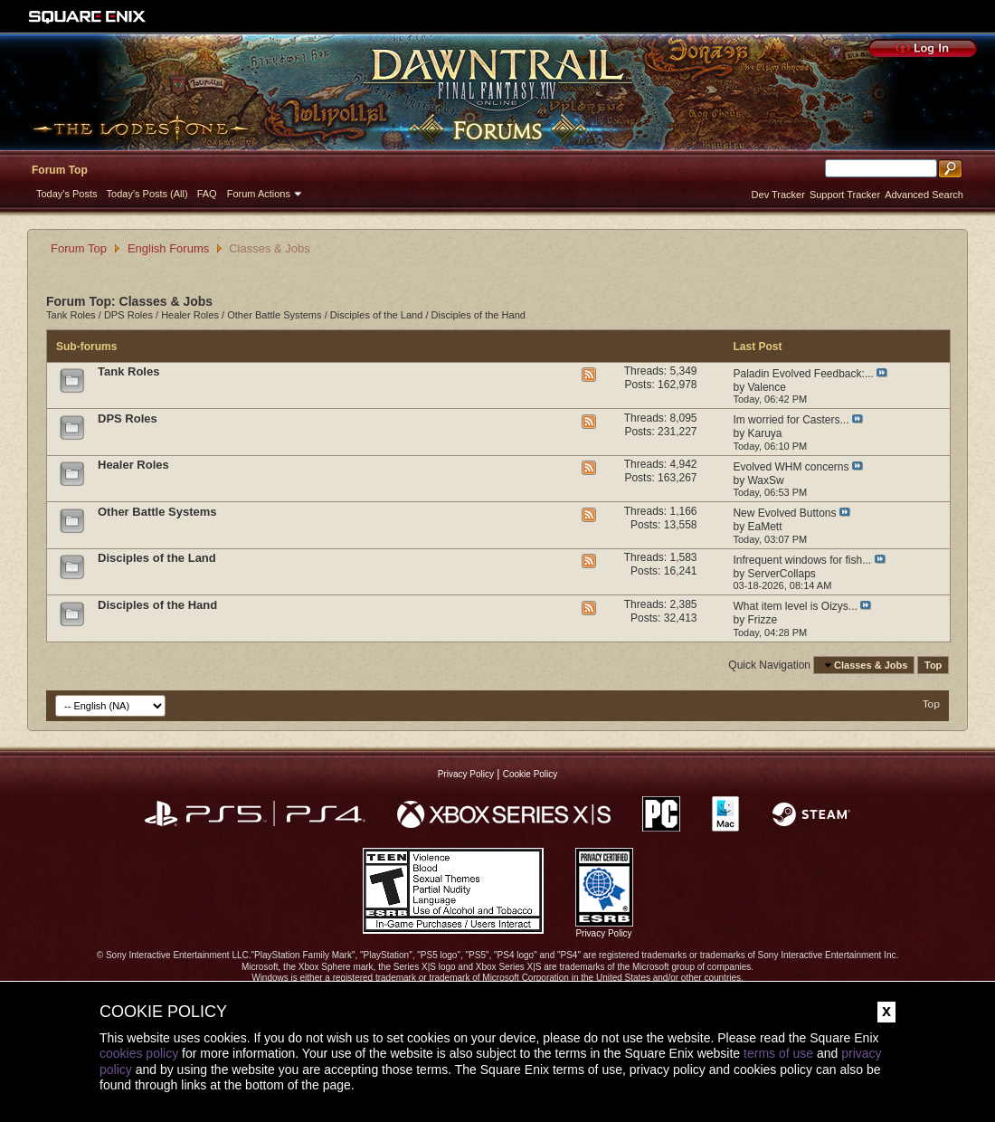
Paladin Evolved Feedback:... (803, 373)
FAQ (207, 193)
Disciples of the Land (376, 314)
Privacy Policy (466, 774)
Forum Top (60, 170)
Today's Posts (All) (147, 193)
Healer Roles (190, 314)
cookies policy (139, 1053)
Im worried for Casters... (790, 420)
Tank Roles (71, 314)
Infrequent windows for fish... (802, 560)
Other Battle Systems (274, 314)
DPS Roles (128, 314)
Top (933, 665)
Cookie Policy (530, 774)
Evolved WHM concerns (790, 467)
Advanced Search (924, 194)
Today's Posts (67, 193)
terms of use (778, 1053)
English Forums (168, 248)
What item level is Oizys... (795, 606)
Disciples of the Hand (478, 314)
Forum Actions (258, 193)
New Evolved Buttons (784, 513)
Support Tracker (845, 194)
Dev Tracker (778, 194)
